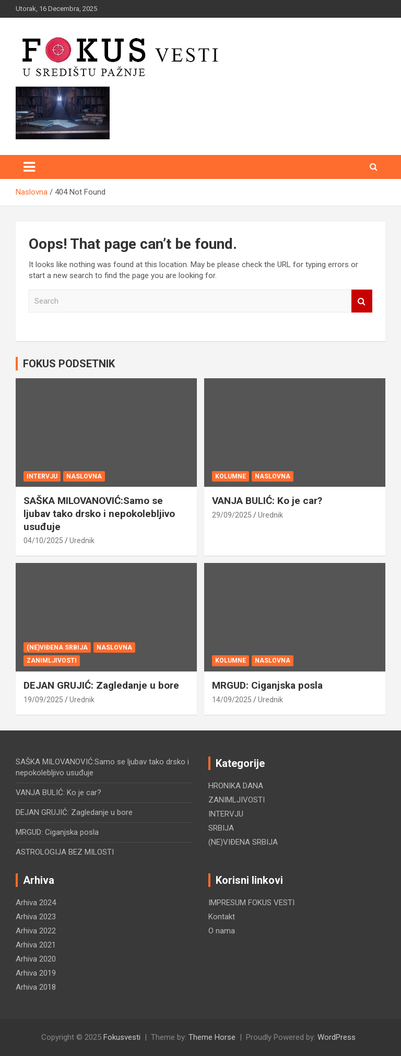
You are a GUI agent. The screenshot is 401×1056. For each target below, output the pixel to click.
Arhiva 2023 (36, 916)
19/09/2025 (43, 699)
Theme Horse (211, 1037)
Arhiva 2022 (36, 930)
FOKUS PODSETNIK (69, 363)
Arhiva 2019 (36, 973)
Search (361, 301)
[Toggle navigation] (29, 167)
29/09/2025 (232, 515)
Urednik (82, 540)
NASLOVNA (84, 476)
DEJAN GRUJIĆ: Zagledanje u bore (101, 685)
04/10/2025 (43, 540)
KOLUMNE (230, 476)
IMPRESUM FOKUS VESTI (251, 902)
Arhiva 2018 (36, 987)
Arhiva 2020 (36, 959)
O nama (221, 930)
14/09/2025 (232, 699)
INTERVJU (42, 476)
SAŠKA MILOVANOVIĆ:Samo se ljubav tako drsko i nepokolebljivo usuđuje (99, 513)
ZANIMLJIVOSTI (52, 660)
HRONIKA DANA (235, 785)
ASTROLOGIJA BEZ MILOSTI (65, 852)
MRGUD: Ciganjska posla (267, 685)
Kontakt (221, 916)
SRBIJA (221, 828)
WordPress (336, 1037)
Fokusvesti (121, 1037)
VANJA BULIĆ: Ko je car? (267, 501)
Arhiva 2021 (36, 945)
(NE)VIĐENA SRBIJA (57, 647)
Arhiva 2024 (36, 902)
